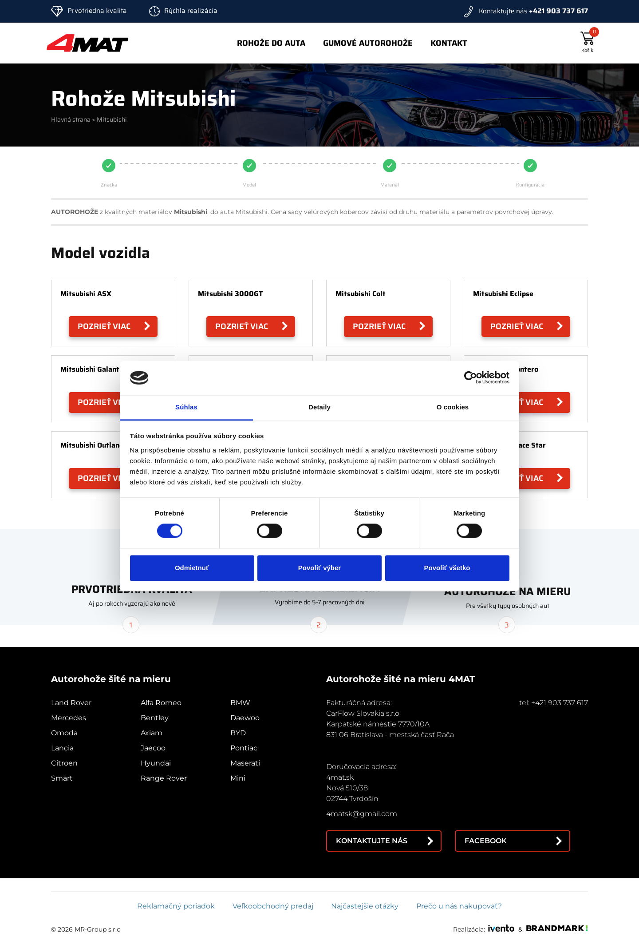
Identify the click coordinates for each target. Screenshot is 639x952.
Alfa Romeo (161, 702)
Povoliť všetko (447, 567)
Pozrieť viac (104, 326)
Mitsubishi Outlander (95, 445)
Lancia (62, 748)
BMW (240, 702)
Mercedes (68, 718)
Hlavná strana (71, 119)
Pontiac (243, 748)
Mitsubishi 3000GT (230, 293)
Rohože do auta (271, 43)
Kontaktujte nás (371, 841)
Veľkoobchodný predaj (273, 906)
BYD (238, 733)
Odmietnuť (192, 567)
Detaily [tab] (319, 407)
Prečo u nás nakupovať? (459, 906)
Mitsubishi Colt (360, 293)
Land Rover (71, 702)
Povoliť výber (319, 567)
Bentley (155, 718)
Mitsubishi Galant (89, 369)
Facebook (486, 841)
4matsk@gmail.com (361, 813)
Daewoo (245, 718)
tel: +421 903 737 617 (553, 702)
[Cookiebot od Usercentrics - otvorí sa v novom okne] (470, 378)
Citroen (64, 763)
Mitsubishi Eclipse (503, 293)
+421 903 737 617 (558, 10)
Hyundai (156, 763)
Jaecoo (153, 748)
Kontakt (448, 43)
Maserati (245, 763)
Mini (237, 778)
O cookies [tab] (453, 407)
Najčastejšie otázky (364, 906)
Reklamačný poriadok (176, 906)
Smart (62, 778)
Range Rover (164, 778)
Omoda (64, 733)
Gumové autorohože (368, 43)
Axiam (151, 733)
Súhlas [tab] (186, 407)
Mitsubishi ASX (85, 293)
